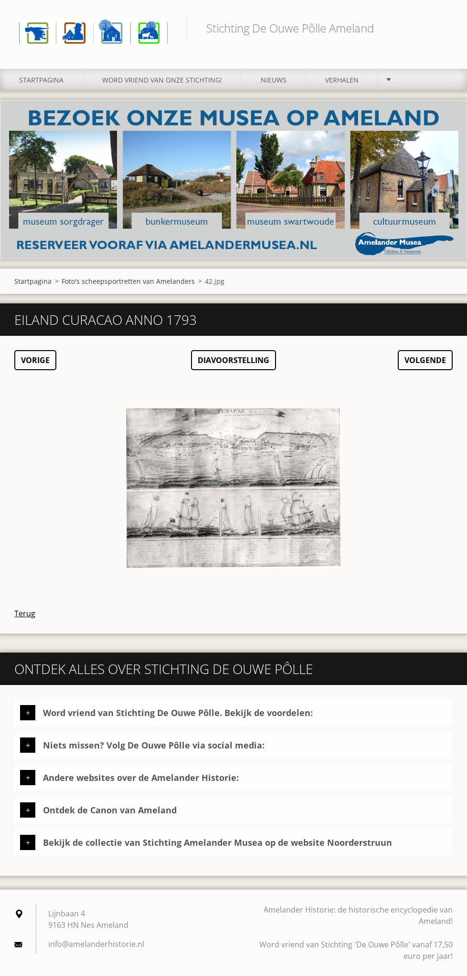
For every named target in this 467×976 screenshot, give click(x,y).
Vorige (35, 360)
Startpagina (41, 79)
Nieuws (274, 79)
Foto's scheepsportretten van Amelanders (128, 281)
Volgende (425, 360)
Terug (24, 613)
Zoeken (442, 27)
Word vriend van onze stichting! (162, 79)
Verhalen (342, 79)
